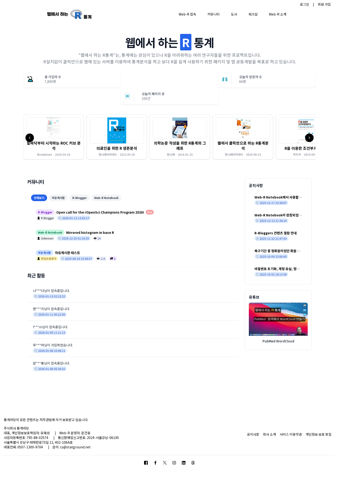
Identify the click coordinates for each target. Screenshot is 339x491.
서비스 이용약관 (291, 434)
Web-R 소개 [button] (277, 14)
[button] (54, 136)
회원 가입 (324, 4)
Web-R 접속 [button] (187, 14)
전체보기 (39, 198)
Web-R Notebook (106, 198)
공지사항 (253, 434)
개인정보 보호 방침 (318, 434)
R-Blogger (79, 198)
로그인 (304, 4)
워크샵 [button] (253, 14)
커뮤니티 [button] (213, 14)
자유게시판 (58, 198)
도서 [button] (234, 14)
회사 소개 (269, 434)
